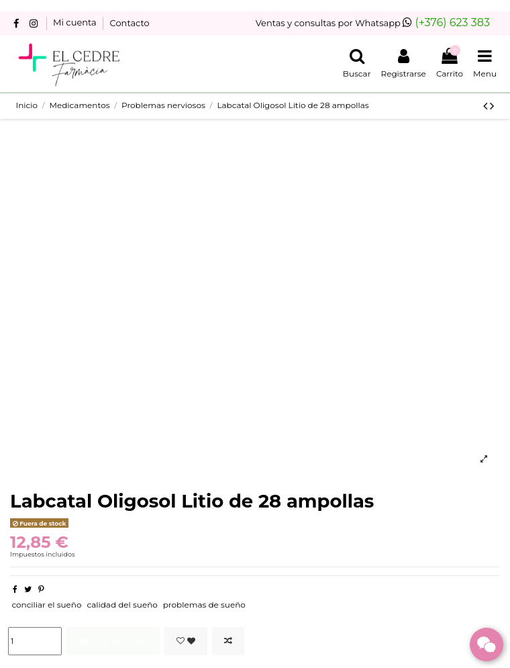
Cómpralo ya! (113, 641)
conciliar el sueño (46, 605)
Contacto (130, 22)
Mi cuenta (76, 22)
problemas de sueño (204, 605)
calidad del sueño (122, 605)
